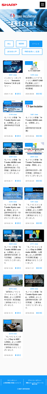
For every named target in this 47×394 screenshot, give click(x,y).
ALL (9, 44)
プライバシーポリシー (34, 380)
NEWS (21, 44)
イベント (35, 44)
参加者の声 (12, 52)
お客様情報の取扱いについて (12, 383)
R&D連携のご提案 (32, 52)
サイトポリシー (12, 380)
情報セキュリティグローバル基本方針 (35, 383)
